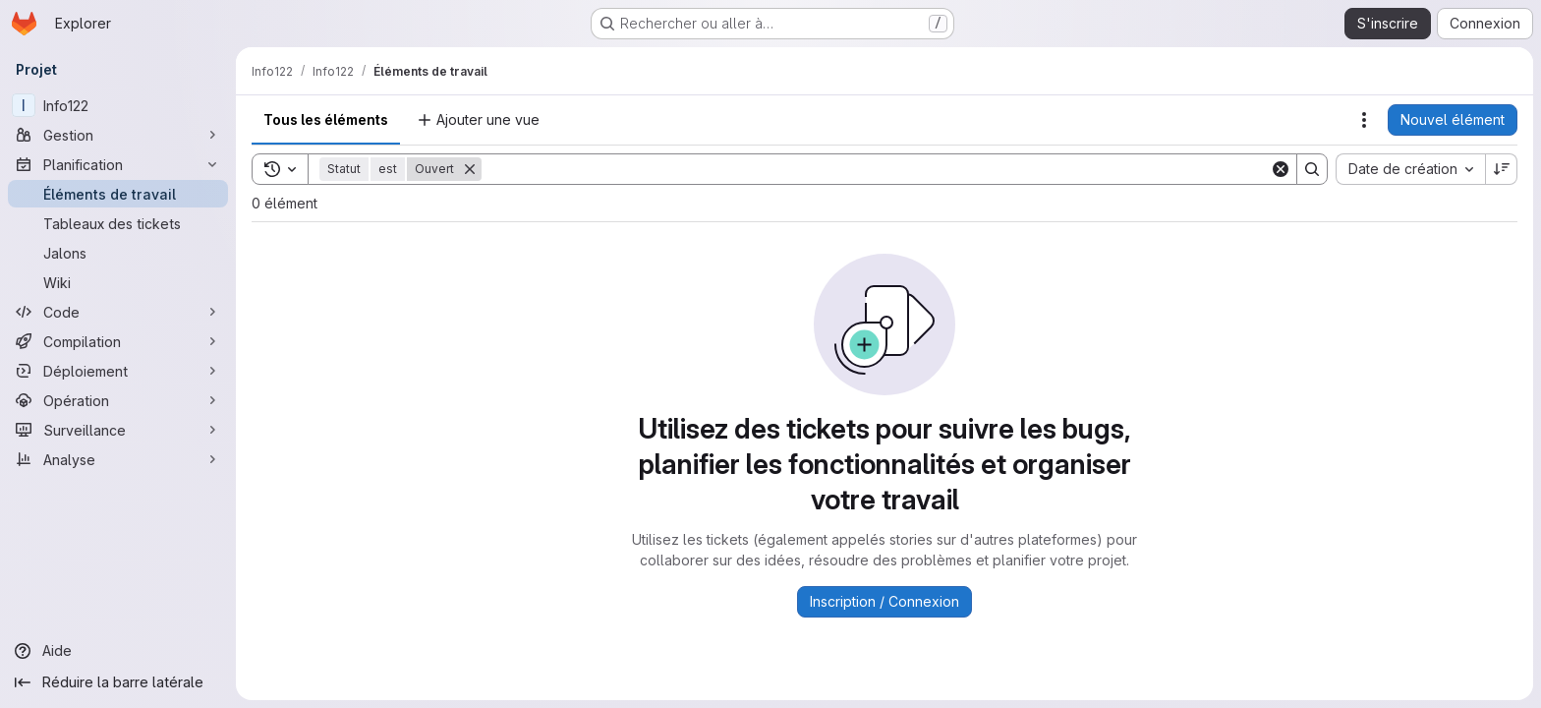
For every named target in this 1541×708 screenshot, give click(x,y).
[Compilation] (118, 341)
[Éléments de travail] (118, 193)
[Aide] (118, 651)
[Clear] (1280, 169)
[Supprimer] (470, 169)
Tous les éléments (325, 119)
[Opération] (118, 400)
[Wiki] (118, 282)
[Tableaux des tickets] (118, 223)
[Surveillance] (118, 429)
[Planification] (118, 164)
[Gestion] (118, 134)
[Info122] (118, 105)
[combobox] (1410, 169)
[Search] (875, 169)
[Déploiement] (118, 370)
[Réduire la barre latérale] (118, 682)
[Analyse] (118, 459)
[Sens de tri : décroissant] (1501, 169)
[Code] (118, 311)
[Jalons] (118, 252)
